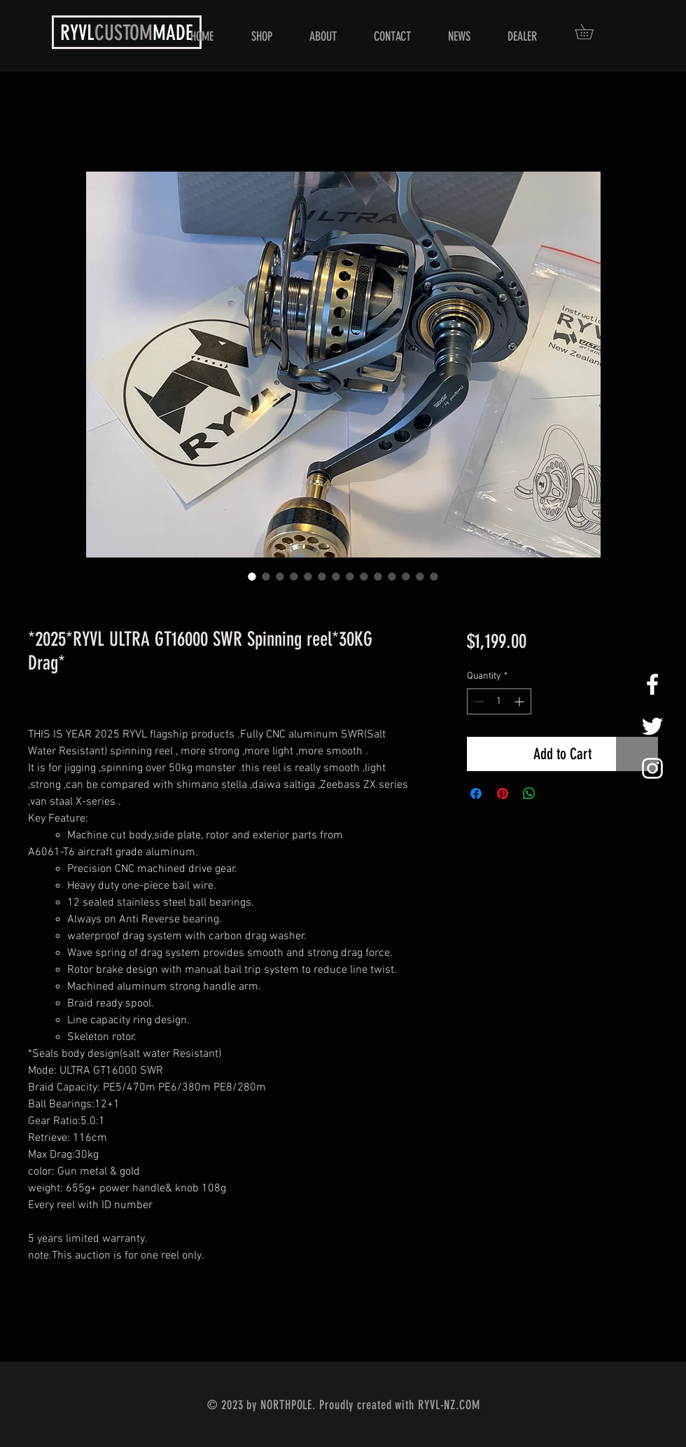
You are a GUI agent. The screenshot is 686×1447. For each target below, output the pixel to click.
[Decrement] (477, 701)
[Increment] (520, 701)
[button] (591, 31)
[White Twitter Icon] (652, 726)
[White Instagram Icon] (652, 768)
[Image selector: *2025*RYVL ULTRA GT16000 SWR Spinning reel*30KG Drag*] (252, 576)
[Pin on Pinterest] (502, 793)
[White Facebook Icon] (652, 684)
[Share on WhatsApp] (529, 793)
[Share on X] (555, 793)
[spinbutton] (499, 701)
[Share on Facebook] (476, 793)
